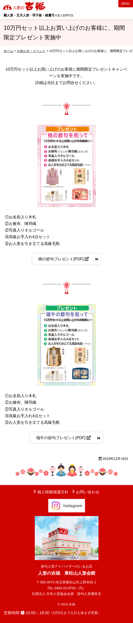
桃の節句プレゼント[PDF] (61, 259)
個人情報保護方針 (53, 492)
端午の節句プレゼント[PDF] (60, 438)
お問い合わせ (87, 492)
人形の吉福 (24, 6)
